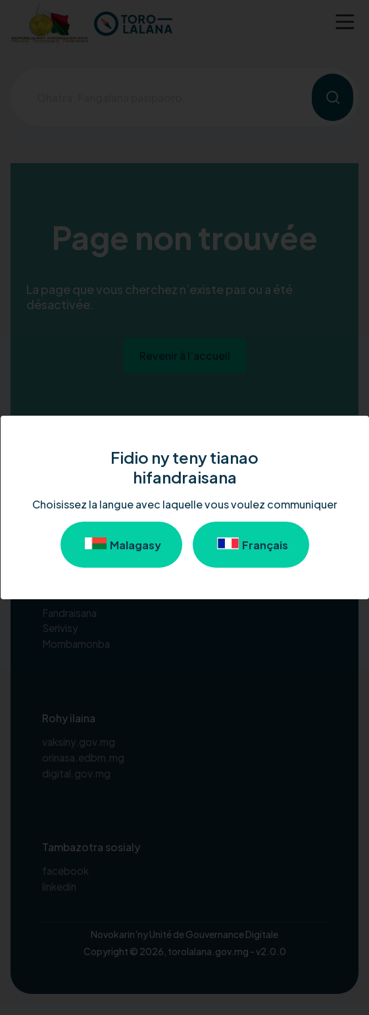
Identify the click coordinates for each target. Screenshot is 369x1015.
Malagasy (121, 544)
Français (251, 544)
